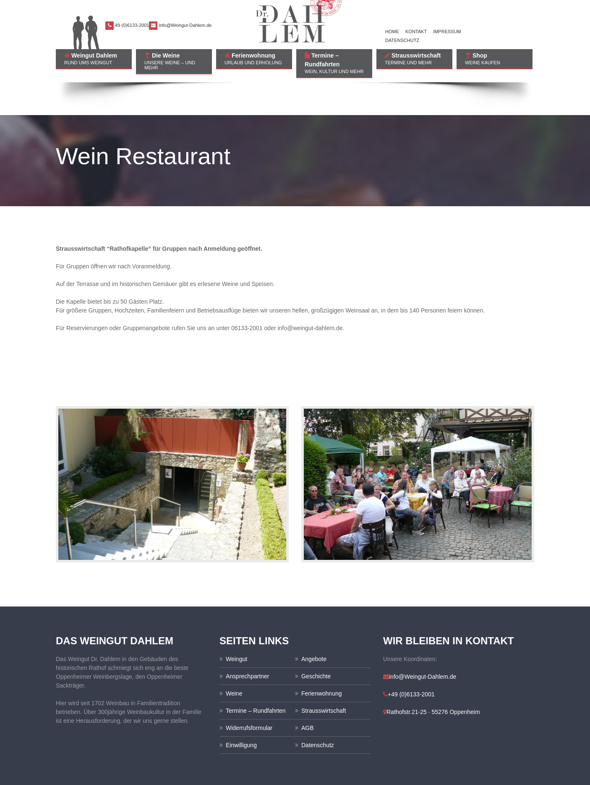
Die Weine (174, 61)
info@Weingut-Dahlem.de (185, 25)
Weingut (236, 626)
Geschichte (316, 643)
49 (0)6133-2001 (132, 25)
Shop (494, 58)
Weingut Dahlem (93, 58)
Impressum (447, 31)
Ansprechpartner (247, 643)
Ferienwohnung (254, 58)
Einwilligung (241, 712)
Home (392, 31)
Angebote (313, 626)
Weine (234, 660)
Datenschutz (402, 40)
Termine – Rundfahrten (334, 63)
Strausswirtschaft (414, 58)
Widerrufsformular (249, 695)
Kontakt (416, 31)
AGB (307, 695)
